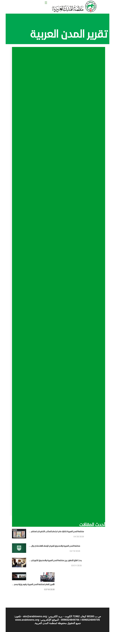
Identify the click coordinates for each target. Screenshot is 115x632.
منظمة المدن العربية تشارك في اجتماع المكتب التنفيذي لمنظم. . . (56, 531)
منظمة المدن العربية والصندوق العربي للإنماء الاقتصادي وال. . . (54, 546)
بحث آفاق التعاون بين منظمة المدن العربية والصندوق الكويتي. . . (55, 560)
